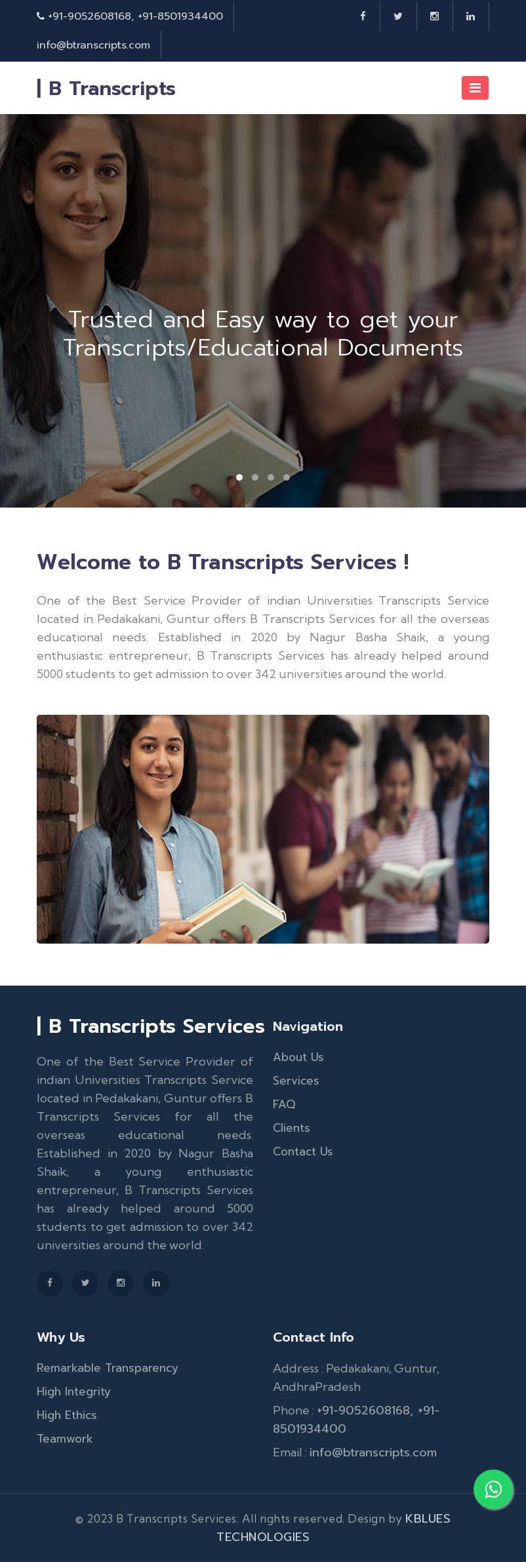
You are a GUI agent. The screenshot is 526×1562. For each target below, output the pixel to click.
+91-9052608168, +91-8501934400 (135, 16)
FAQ (284, 1104)
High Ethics (67, 1415)
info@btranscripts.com (93, 45)
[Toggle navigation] (475, 87)
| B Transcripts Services (151, 1026)
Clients (291, 1127)
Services (296, 1080)
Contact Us (303, 1151)
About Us (298, 1057)
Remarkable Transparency (107, 1367)
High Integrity (74, 1391)
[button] (239, 477)
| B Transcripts (106, 88)
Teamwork (65, 1438)
